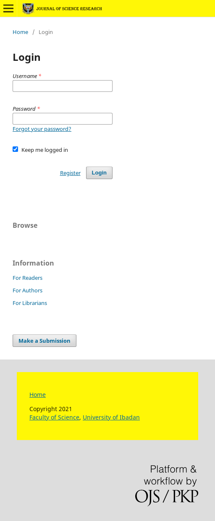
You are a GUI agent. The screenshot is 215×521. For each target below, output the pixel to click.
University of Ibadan (111, 417)
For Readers (27, 277)
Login (99, 172)
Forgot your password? (42, 129)
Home (20, 32)
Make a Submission (44, 340)
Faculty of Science (54, 417)
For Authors (27, 290)
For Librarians (30, 303)
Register (70, 173)
